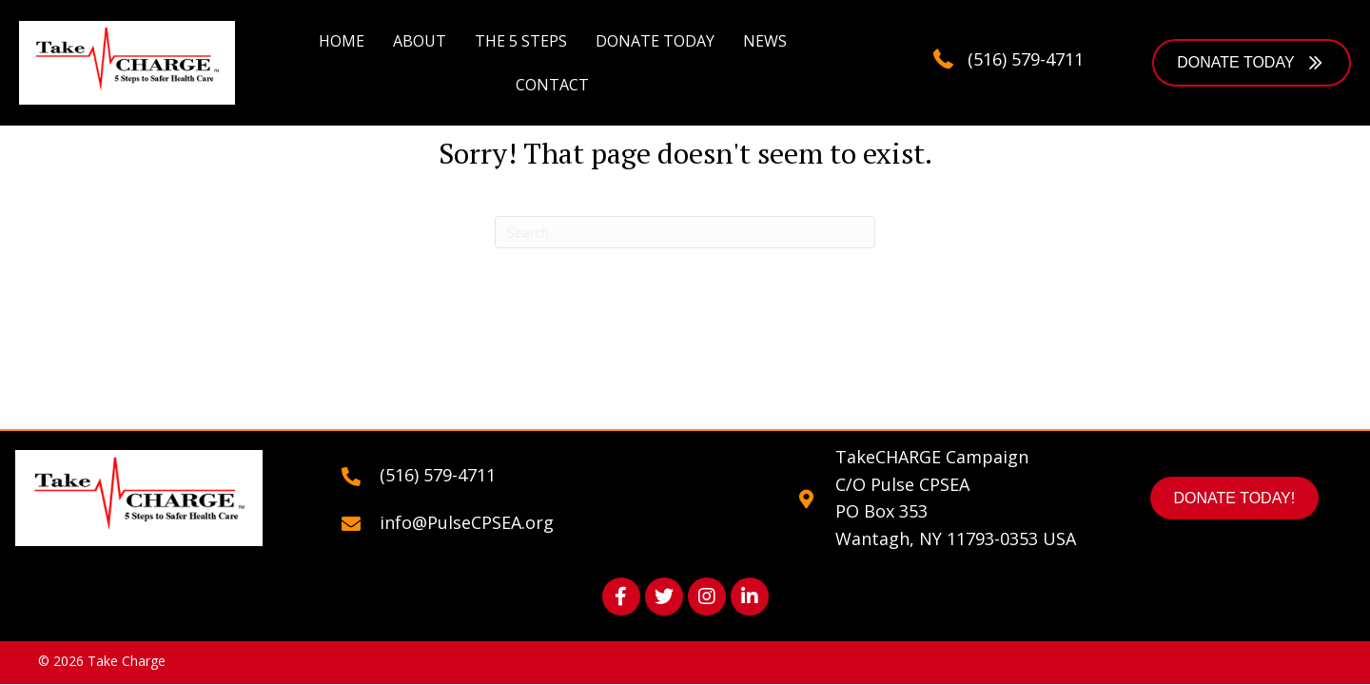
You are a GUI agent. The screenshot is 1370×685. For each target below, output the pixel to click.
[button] (1251, 62)
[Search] (685, 232)
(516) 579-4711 (1026, 59)
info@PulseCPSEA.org (467, 522)
